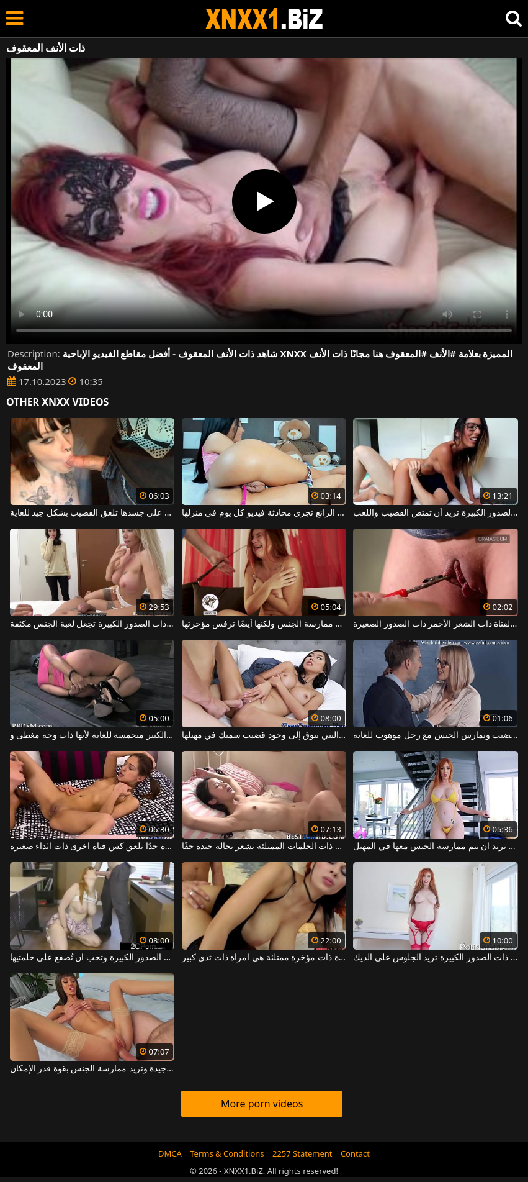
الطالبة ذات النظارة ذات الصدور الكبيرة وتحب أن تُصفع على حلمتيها (92, 958)
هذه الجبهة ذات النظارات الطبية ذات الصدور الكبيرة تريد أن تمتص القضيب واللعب (435, 513)
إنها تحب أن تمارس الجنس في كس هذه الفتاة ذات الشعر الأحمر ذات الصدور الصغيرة (435, 624)
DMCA (170, 1153)
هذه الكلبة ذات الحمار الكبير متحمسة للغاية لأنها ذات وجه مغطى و (92, 735)
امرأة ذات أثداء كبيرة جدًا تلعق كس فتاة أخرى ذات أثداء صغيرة (92, 847)
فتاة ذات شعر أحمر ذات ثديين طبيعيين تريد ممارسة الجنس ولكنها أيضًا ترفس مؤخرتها (264, 624)
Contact (355, 1153)
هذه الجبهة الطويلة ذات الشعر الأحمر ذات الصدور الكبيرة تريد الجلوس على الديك (435, 958)
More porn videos (262, 1104)
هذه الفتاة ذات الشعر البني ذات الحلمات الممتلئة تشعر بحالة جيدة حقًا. (264, 847)
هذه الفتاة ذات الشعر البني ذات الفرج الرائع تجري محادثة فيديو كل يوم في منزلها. (264, 513)
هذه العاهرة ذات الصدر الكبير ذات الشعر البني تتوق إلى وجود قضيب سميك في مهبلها (264, 735)
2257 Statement (302, 1153)
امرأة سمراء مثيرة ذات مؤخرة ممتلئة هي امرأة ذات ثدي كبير (264, 958)
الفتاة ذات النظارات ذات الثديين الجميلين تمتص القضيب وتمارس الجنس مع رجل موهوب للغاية (435, 735)
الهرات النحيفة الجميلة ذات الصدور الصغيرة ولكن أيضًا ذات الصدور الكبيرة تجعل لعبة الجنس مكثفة (92, 624)
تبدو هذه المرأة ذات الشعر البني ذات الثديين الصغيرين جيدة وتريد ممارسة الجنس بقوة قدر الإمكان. (92, 1069)
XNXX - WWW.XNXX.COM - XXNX (264, 19)
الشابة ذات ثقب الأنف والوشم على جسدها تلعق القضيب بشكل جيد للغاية (92, 513)
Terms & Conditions (227, 1153)
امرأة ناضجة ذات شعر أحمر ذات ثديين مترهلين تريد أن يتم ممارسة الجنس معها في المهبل (435, 847)
